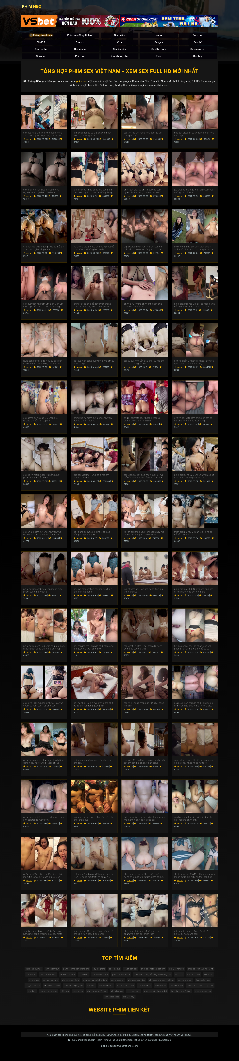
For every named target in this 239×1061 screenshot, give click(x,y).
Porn (158, 56)
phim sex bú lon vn (159, 976)
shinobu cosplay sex (147, 989)
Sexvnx (80, 42)
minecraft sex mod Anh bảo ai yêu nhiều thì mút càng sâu (191, 934)
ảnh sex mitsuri (63, 970)
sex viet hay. (176, 1001)
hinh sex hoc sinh (81, 976)
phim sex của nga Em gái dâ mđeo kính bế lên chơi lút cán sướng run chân (194, 306)
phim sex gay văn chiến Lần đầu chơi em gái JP (93, 763)
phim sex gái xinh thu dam (149, 982)
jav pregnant (113, 970)
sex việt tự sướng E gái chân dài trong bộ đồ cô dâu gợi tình (143, 648)
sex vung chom (65, 989)
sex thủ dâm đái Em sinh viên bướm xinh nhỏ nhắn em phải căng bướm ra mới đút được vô (193, 249)
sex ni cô (40, 982)
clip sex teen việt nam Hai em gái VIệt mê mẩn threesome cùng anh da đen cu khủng (144, 249)
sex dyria (115, 995)
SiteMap (166, 1044)
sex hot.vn (63, 976)
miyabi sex (85, 982)
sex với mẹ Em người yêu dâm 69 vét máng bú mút (143, 135)
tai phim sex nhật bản (113, 1001)
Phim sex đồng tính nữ (80, 35)
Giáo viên (119, 35)
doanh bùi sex (67, 995)
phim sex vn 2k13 (124, 989)
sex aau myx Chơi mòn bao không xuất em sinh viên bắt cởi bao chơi (94, 934)
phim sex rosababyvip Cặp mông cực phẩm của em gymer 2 (42, 592)
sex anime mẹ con (133, 995)
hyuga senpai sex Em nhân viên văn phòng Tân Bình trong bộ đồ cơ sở (192, 648)
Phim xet (80, 56)
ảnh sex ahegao (158, 1001)
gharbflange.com (86, 1044)
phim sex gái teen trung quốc (92, 995)
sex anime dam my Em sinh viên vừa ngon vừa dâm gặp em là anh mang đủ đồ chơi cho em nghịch (43, 534)
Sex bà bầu (119, 49)
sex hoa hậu (50, 995)
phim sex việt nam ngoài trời (40, 976)
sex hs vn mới (32, 995)
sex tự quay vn (174, 982)
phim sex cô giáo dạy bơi (87, 1001)
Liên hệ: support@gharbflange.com (119, 1050)
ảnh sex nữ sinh (102, 976)
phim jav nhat (206, 995)
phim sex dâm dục (194, 982)
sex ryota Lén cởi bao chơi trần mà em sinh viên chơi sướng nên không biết (194, 705)
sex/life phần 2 (182, 989)
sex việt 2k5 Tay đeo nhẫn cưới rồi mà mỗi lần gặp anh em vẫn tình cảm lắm (143, 477)
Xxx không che (119, 56)
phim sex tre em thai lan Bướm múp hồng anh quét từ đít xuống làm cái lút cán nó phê (143, 877)
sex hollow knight (137, 976)
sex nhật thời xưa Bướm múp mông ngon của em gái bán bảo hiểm (41, 192)
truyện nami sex (104, 989)
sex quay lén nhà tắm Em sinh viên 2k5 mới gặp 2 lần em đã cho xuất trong (43, 306)
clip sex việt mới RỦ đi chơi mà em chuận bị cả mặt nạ (91, 477)
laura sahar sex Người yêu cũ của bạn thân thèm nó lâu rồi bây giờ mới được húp (42, 363)
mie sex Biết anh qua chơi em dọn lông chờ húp (194, 135)
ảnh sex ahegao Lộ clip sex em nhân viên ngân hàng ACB (92, 135)
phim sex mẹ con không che (89, 970)
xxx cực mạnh (63, 1001)
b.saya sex (119, 976)
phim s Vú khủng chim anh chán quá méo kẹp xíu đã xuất (143, 306)
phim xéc (150, 995)
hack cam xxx (55, 982)
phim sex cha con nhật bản (40, 989)
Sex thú (197, 42)
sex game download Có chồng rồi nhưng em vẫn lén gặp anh (40, 420)
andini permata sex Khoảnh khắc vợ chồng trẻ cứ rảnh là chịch (142, 420)
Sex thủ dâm (158, 49)
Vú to (159, 35)
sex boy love (130, 970)
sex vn (29, 140)
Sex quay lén (197, 49)
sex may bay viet (103, 982)
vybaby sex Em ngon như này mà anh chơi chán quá (93, 820)
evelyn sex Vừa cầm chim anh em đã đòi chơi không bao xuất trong (193, 420)
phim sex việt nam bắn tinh (171, 970)
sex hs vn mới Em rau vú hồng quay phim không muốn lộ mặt (41, 477)
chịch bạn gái (147, 970)
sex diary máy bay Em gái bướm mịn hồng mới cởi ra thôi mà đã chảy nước (42, 934)
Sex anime (80, 49)
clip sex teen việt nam (185, 995)
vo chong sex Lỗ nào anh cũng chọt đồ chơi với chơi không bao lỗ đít (94, 249)
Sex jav (159, 42)
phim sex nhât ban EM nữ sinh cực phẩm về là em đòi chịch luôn (142, 934)
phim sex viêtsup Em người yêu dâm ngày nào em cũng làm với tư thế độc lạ (144, 192)
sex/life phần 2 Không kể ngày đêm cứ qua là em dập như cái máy (194, 363)
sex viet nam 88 (196, 970)
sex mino (166, 989)
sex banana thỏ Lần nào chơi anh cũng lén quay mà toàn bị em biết (94, 648)
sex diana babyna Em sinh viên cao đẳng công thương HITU (92, 534)
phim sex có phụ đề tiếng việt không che (192, 976)
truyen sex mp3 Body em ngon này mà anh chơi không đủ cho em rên (144, 534)
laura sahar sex (84, 989)
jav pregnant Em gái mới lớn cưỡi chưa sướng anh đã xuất (194, 192)
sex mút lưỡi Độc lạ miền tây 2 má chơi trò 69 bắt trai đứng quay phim (93, 705)
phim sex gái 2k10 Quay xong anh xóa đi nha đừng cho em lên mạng (193, 592)
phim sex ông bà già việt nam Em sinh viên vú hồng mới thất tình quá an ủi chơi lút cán (93, 877)
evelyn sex (165, 995)
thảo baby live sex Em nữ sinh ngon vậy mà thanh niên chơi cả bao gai (144, 820)
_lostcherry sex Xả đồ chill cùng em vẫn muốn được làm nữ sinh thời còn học (194, 877)
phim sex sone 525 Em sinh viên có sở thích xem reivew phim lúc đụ (194, 477)
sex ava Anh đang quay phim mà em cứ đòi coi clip (94, 363)
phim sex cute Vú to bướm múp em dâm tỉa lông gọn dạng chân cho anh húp (44, 648)
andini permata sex (203, 989)
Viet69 (41, 42)
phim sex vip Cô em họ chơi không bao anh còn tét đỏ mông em (43, 820)
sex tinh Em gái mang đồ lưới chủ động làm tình (144, 705)
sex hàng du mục (43, 970)
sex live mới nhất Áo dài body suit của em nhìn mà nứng (93, 592)
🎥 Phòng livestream (41, 35)
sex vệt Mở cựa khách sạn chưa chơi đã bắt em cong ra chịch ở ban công (144, 763)
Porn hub (198, 35)
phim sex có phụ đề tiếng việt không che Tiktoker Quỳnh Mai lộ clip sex (92, 306)
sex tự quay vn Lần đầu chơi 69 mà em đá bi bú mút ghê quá (144, 363)
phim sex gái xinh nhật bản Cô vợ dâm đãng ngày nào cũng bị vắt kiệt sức (43, 763)
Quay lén (41, 56)
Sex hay (198, 56)
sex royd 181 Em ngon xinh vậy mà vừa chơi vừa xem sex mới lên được (43, 705)
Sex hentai (41, 49)
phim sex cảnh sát (137, 1001)
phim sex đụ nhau (124, 982)
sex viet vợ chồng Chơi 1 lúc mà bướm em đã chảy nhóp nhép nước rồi (193, 763)
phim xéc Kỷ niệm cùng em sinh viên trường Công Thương (93, 420)
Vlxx (119, 42)
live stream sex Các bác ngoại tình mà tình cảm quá (143, 592)
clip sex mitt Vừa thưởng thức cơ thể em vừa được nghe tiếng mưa (43, 249)
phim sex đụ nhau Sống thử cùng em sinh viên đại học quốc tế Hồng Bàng (93, 192)
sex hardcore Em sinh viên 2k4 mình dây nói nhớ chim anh (193, 820)
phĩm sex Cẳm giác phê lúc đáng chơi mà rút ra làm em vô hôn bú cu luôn (42, 877)
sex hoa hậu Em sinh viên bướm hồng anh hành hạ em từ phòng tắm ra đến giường (42, 135)
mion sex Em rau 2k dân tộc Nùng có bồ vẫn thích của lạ (193, 534)
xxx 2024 (70, 982)
